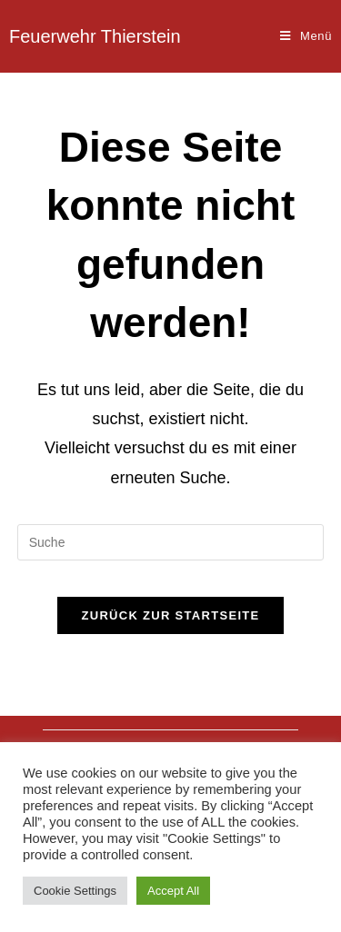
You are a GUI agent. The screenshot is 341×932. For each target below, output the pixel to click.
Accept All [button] (173, 890)
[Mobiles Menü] (306, 36)
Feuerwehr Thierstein (95, 36)
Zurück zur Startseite (170, 615)
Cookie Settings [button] (75, 890)
